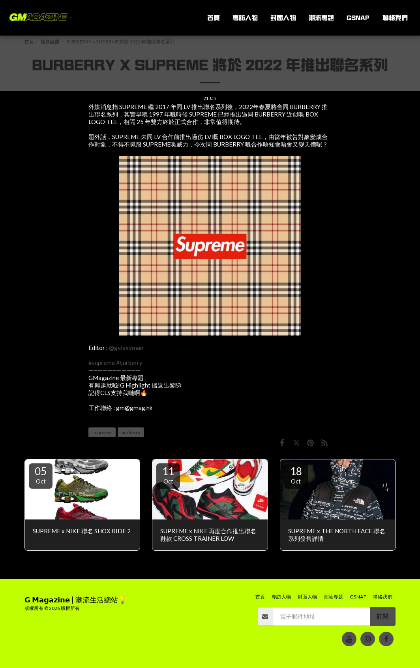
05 (40, 475)
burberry (131, 432)
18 (296, 475)
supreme (102, 432)
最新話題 (50, 42)
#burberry (129, 362)
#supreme (101, 362)
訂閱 (382, 616)
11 (168, 475)
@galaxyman (126, 347)
